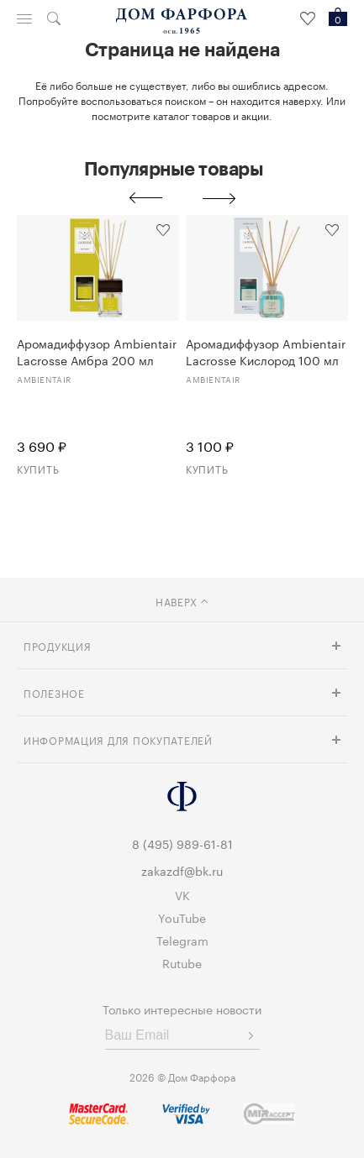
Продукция (57, 645)
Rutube (182, 962)
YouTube (182, 917)
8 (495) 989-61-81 (182, 843)
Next (219, 198)
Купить (38, 468)
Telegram (182, 939)
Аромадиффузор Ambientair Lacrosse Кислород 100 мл (266, 351)
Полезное (54, 692)
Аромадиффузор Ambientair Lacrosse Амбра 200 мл (97, 351)
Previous (145, 198)
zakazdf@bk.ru (182, 870)
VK (182, 894)
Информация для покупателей (118, 739)
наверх (182, 601)
